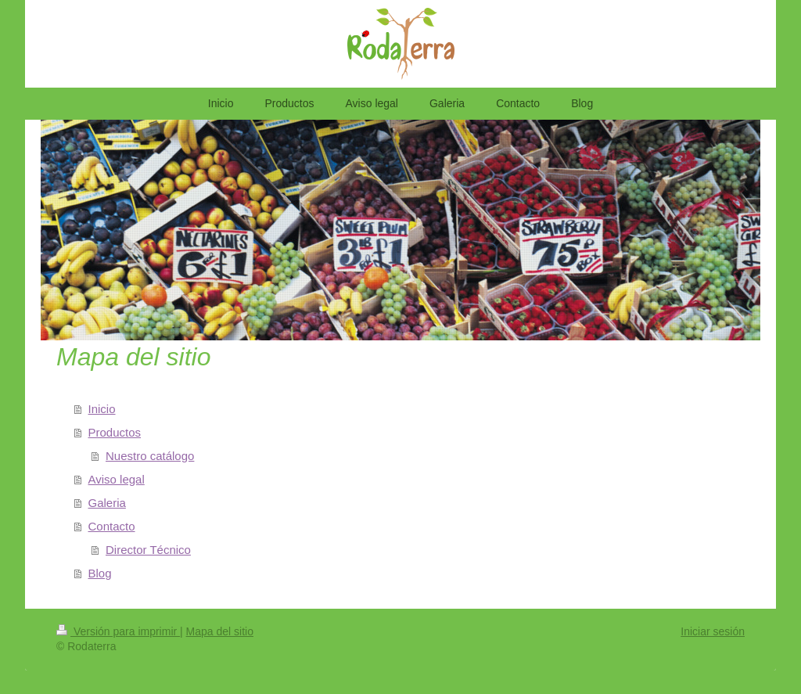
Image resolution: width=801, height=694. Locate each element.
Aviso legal (116, 479)
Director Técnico (148, 549)
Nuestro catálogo (150, 455)
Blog (100, 573)
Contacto (111, 526)
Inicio (102, 408)
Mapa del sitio (219, 631)
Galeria (107, 502)
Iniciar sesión (713, 631)
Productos (115, 432)
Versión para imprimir (118, 631)
